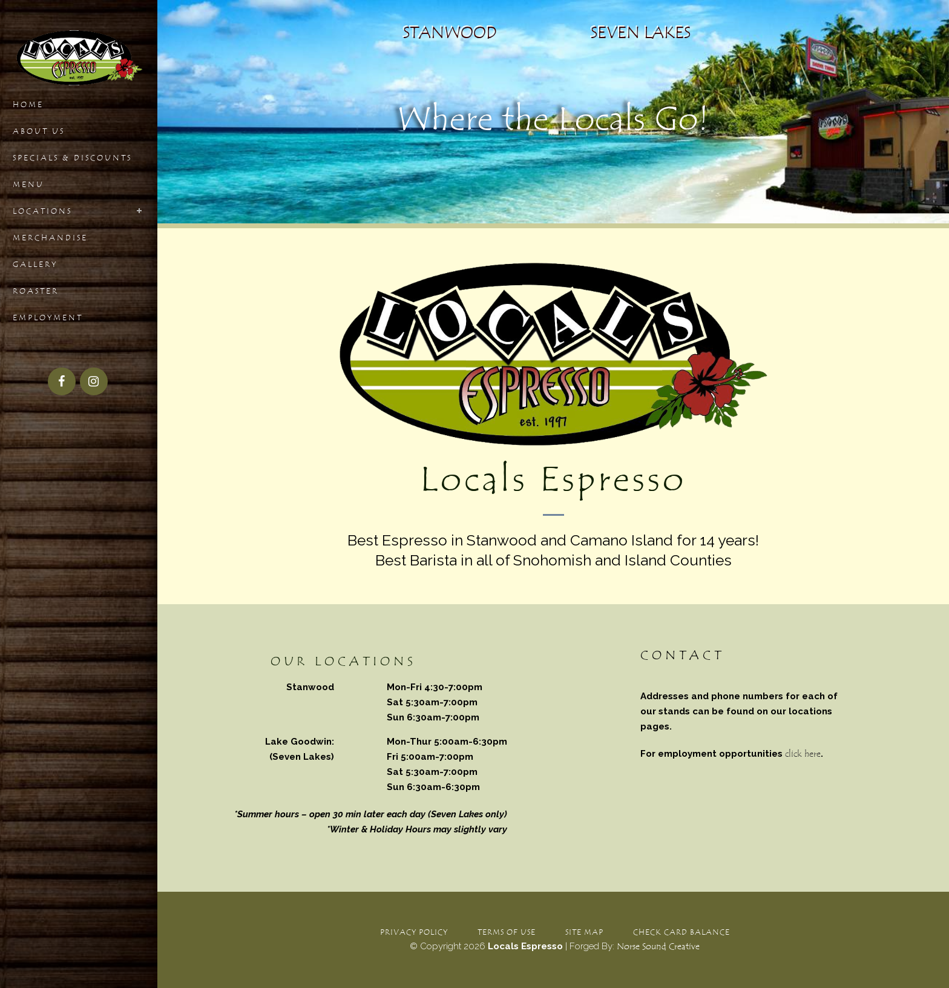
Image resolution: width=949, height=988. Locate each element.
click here (803, 754)
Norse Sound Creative (658, 946)
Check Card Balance (681, 932)
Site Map (584, 932)
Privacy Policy (414, 932)
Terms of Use (507, 932)
